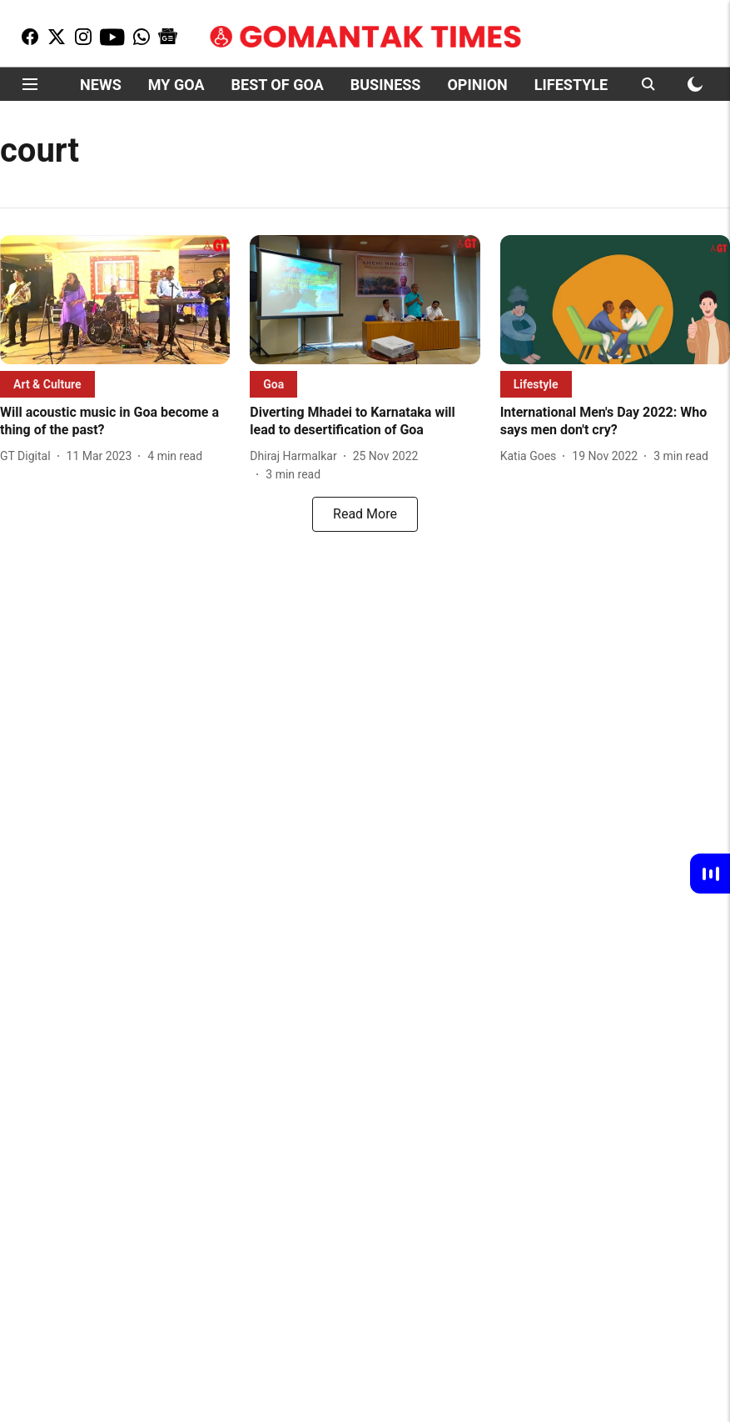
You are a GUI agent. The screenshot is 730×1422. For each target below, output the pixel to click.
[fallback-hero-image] (115, 299)
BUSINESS (385, 84)
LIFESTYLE (571, 84)
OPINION (477, 84)
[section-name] (47, 384)
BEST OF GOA (277, 84)
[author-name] (28, 456)
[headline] (115, 421)
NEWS (101, 84)
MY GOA (176, 84)
